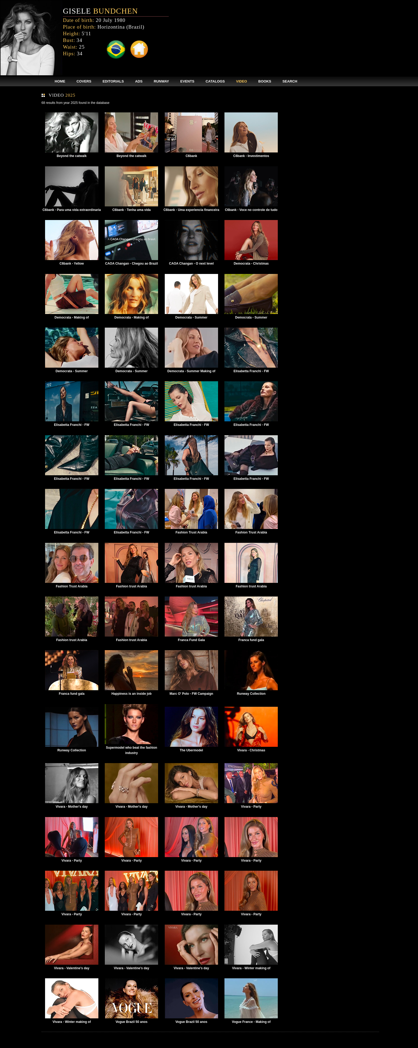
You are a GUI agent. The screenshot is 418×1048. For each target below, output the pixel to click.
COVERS (84, 81)
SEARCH (289, 81)
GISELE (100, 11)
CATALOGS (215, 81)
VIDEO (241, 81)
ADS (139, 81)
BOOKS (264, 81)
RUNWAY (161, 81)
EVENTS (187, 81)
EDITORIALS (113, 81)
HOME (60, 81)
